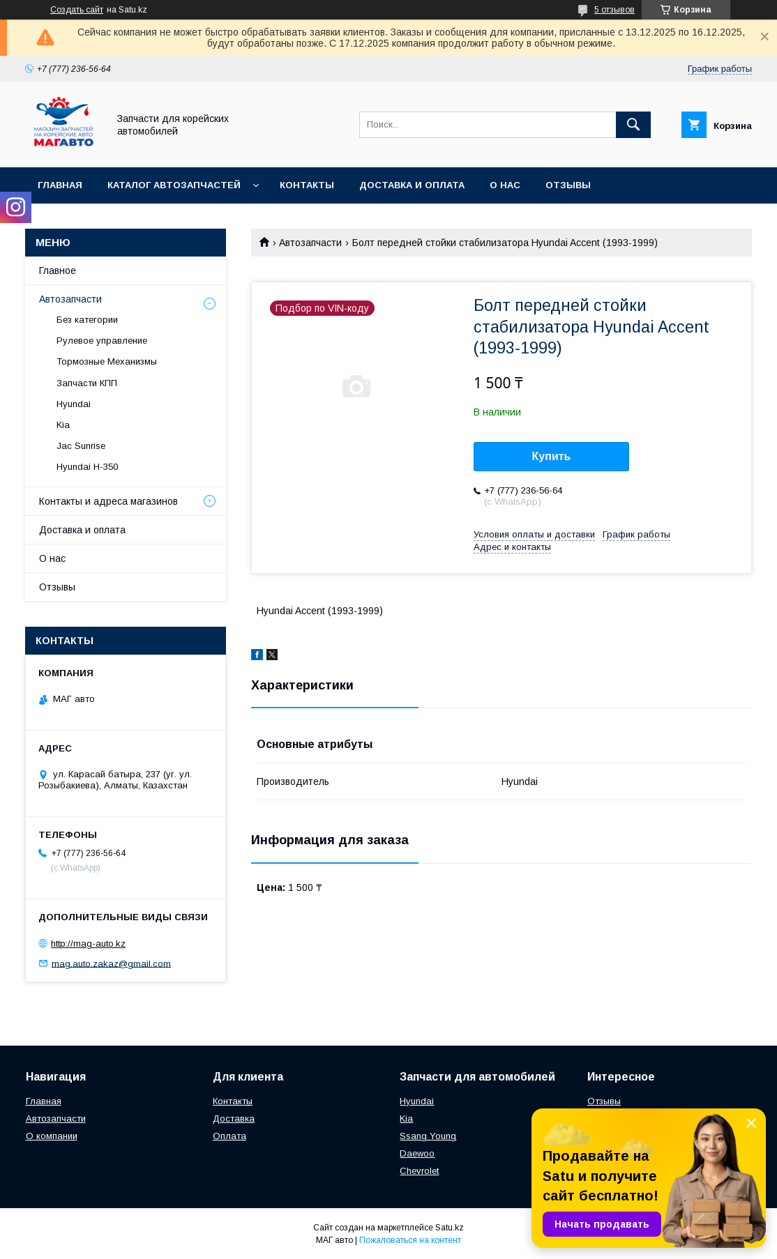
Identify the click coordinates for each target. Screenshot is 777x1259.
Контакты (307, 185)
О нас (505, 185)
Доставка (234, 1118)
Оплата (229, 1136)
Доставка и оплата (412, 185)
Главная (60, 185)
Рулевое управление (101, 340)
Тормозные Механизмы (106, 361)
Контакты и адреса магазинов (108, 501)
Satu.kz (449, 1228)
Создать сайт (76, 10)
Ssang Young (428, 1136)
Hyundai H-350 (87, 466)
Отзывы (568, 185)
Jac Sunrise (80, 446)
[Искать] (633, 125)
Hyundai (73, 404)
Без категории (87, 319)
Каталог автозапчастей (174, 185)
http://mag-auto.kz (88, 943)
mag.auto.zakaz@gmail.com (111, 963)
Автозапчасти (310, 242)
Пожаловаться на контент (410, 1240)
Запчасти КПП (86, 383)
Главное (57, 270)
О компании (51, 1136)
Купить (551, 456)
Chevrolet (419, 1171)
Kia (63, 425)
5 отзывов (614, 10)
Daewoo (417, 1153)
